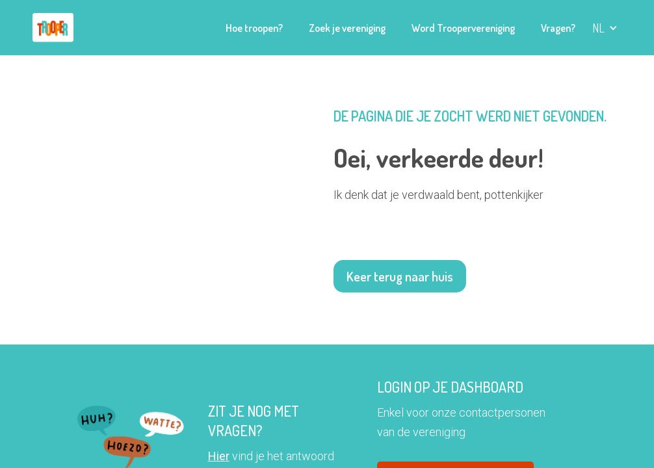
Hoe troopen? (254, 27)
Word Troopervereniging (463, 27)
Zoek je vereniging (347, 27)
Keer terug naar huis (400, 276)
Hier (218, 456)
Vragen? (558, 27)
